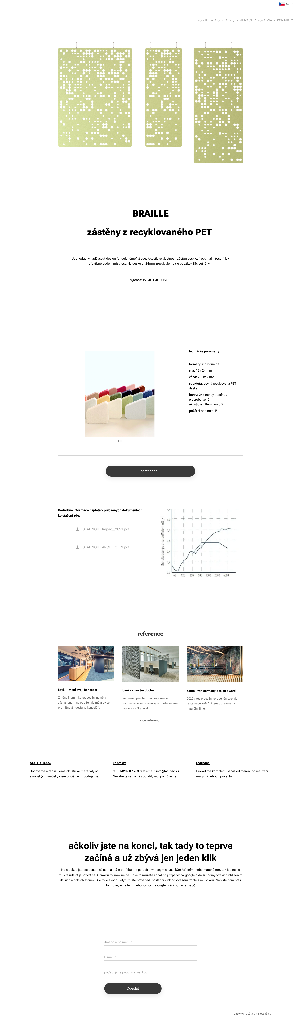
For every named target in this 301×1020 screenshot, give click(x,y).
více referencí (150, 720)
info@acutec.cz (167, 771)
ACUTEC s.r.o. (40, 763)
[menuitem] (218, 20)
